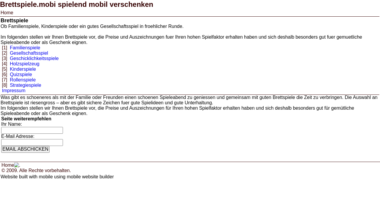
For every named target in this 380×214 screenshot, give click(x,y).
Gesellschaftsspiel (29, 53)
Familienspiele (25, 47)
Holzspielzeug (24, 63)
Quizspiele (21, 74)
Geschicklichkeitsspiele (34, 58)
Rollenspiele (23, 79)
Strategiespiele (25, 85)
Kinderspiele (23, 69)
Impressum (13, 90)
